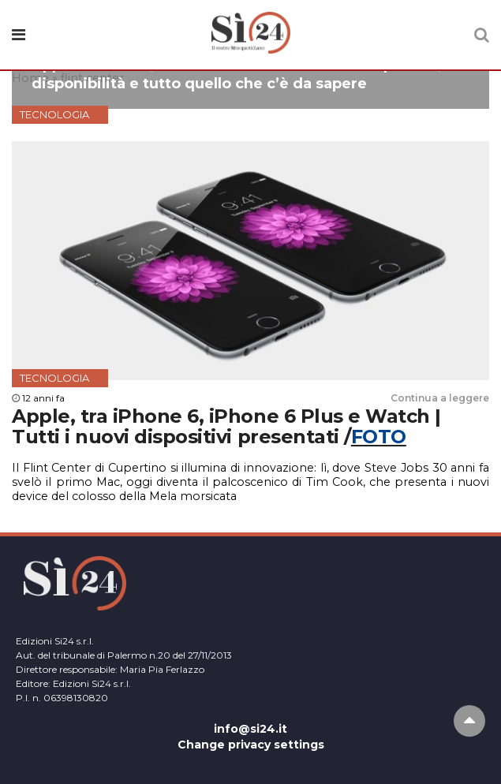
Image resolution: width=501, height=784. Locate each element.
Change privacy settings (251, 744)
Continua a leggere (440, 398)
